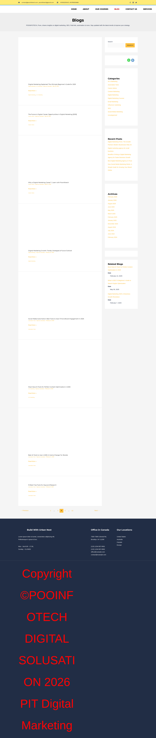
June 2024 (111, 234)
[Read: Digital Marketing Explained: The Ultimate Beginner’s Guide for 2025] (60, 63)
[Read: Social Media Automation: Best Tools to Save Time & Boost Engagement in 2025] (60, 297)
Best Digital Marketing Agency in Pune (120, 161)
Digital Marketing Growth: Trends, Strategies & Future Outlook (51, 250)
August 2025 (112, 204)
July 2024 (111, 230)
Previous (25, 510)
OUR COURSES (101, 9)
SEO (109, 108)
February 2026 (113, 197)
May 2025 (111, 210)
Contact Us (131, 9)
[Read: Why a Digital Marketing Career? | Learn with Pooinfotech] (60, 161)
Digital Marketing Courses (116, 98)
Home (74, 9)
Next (96, 510)
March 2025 (112, 214)
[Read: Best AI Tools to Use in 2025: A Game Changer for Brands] (60, 433)
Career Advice (31, 116)
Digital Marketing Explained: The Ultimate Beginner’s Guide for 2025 (53, 84)
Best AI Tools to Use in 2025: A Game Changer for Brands (49, 455)
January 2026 (112, 200)
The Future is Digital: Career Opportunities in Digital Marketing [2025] (54, 114)
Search (110, 42)
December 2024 (113, 224)
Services (147, 9)
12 (73, 510)
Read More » (32, 90)
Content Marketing (114, 91)
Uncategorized (112, 115)
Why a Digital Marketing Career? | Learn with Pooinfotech (49, 182)
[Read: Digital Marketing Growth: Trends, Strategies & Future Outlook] (60, 229)
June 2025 (111, 207)
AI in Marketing (39, 86)
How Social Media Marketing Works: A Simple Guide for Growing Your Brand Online (120, 167)
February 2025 (113, 217)
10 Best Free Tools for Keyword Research (43, 485)
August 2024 (112, 227)
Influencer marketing (114, 105)
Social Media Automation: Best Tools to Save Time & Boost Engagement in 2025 (57, 319)
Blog (116, 9)
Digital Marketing (32, 86)
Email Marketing (113, 102)
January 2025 (112, 220)
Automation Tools (32, 320)
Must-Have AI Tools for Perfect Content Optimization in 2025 (50, 387)
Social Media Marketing (115, 112)
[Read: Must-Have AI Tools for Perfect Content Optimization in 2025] (60, 365)
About (86, 9)
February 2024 (113, 237)
